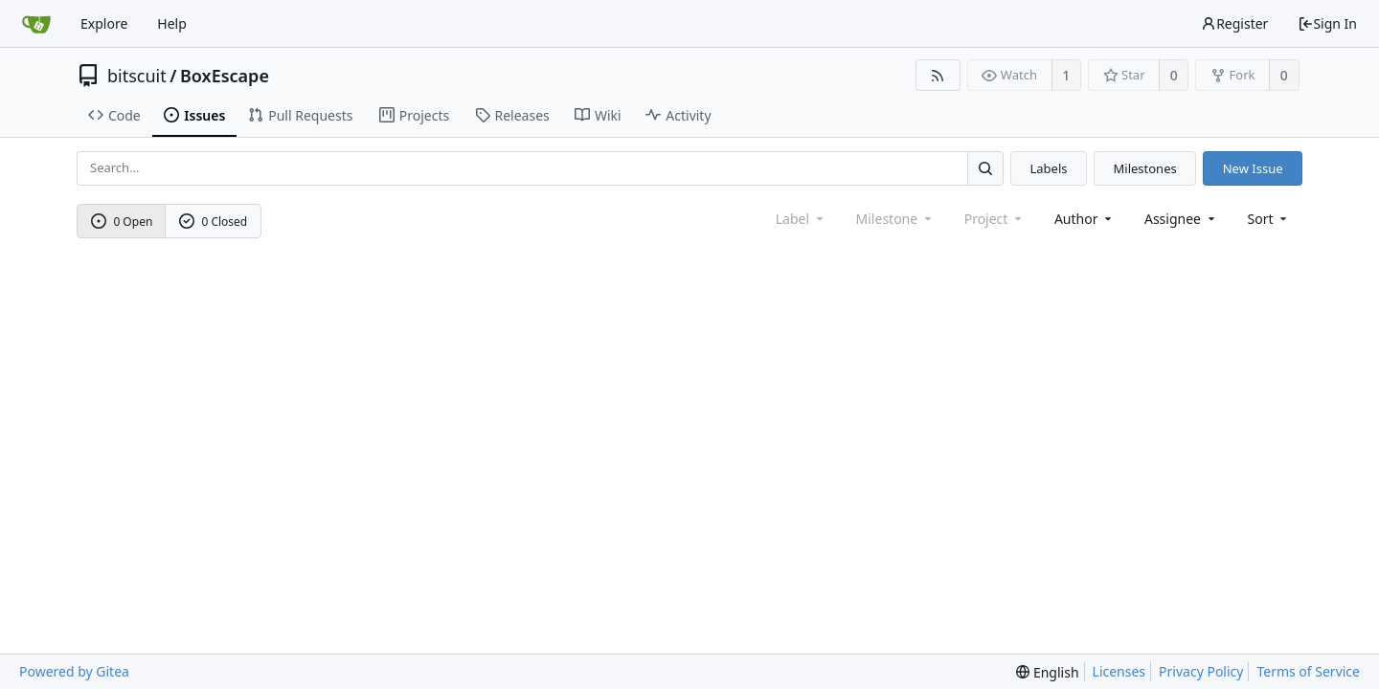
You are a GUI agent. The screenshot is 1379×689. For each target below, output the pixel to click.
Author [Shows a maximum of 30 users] (1084, 219)
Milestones (1145, 168)
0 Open (122, 221)
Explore (103, 23)
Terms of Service (1308, 671)
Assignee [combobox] (1181, 219)
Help (172, 23)
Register (1234, 23)
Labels (1048, 168)
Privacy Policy (1201, 671)
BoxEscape (224, 75)
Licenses (1119, 671)
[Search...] (985, 168)
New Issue (1253, 168)
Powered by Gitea (74, 671)
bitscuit (137, 75)
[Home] (36, 24)
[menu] (1269, 218)
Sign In (1327, 23)
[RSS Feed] (938, 75)
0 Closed (213, 221)
